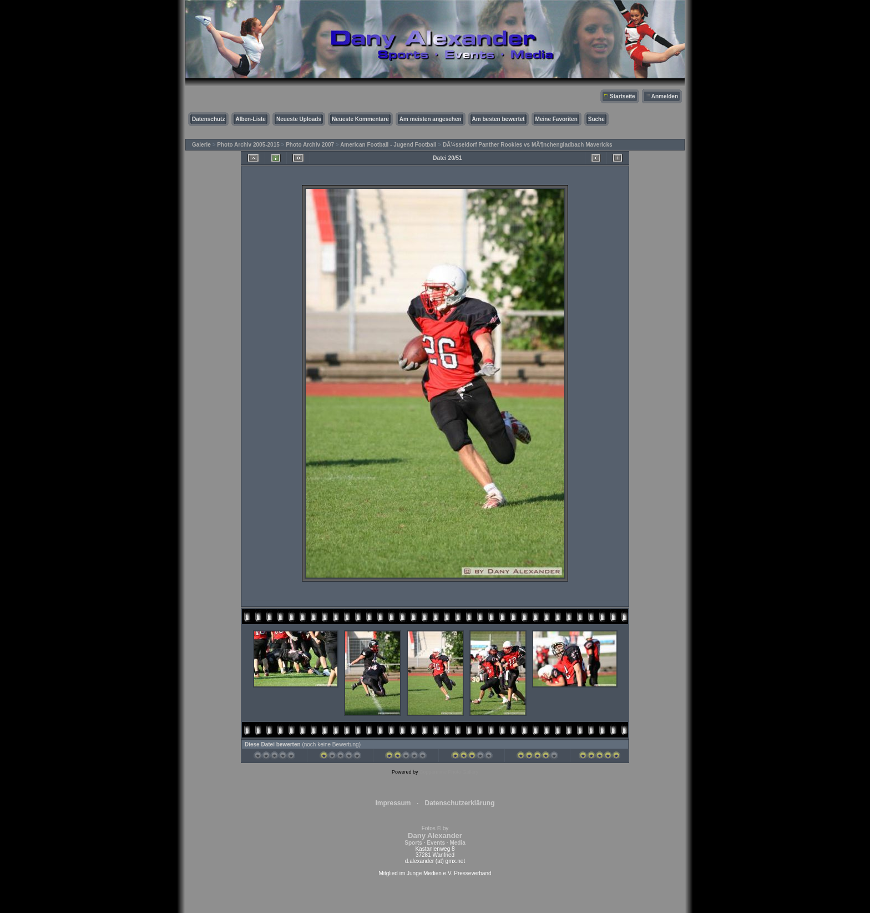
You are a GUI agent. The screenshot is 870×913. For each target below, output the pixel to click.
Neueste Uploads (298, 119)
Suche (596, 119)
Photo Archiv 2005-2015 (248, 145)
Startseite (622, 96)
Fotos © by (434, 835)
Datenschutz (208, 119)
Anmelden (664, 96)
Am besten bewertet (498, 119)
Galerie (201, 145)
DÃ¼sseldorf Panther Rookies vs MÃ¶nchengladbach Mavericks (528, 145)
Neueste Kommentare (360, 119)
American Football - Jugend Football (388, 145)
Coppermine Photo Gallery (448, 772)
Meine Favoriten (556, 119)
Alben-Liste (250, 119)
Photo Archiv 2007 (310, 145)
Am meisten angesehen (430, 119)
